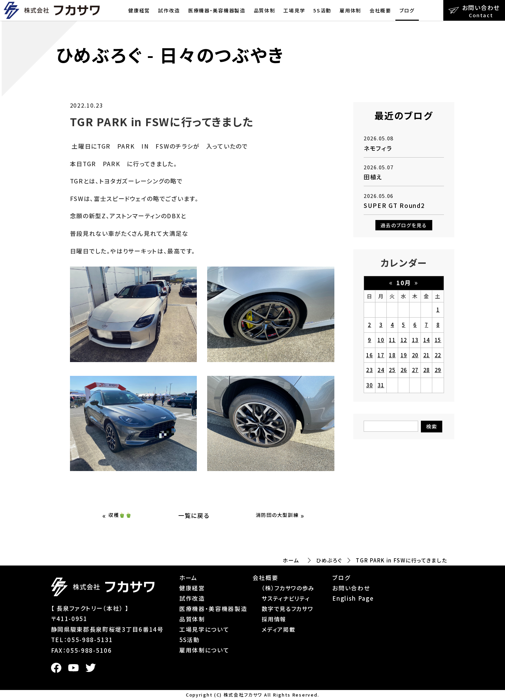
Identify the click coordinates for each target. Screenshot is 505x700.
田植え (373, 176)
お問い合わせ (351, 588)
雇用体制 (350, 10)
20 (415, 355)
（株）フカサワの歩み (288, 588)
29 (438, 369)
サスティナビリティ (286, 598)
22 (438, 355)
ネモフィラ (378, 148)
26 (404, 369)
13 (415, 339)
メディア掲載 (278, 629)
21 (426, 355)
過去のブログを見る (404, 225)
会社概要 (380, 10)
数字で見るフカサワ (287, 608)
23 (369, 369)
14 (426, 339)
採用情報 (274, 619)
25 (392, 369)
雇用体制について (204, 650)
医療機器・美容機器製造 (216, 10)
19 (404, 355)
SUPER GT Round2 (394, 205)
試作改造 (169, 10)
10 (380, 339)
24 (380, 369)
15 (438, 339)
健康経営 (139, 10)
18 (392, 355)
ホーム (291, 560)
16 (369, 355)
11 (392, 339)
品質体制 (264, 10)
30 (369, 385)
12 (404, 339)
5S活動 (322, 10)
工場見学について (204, 629)
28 (426, 369)
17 (380, 355)
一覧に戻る (194, 515)
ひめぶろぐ (329, 560)
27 (415, 369)
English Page (353, 598)
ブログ (407, 10)
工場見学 (294, 10)
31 (380, 385)
